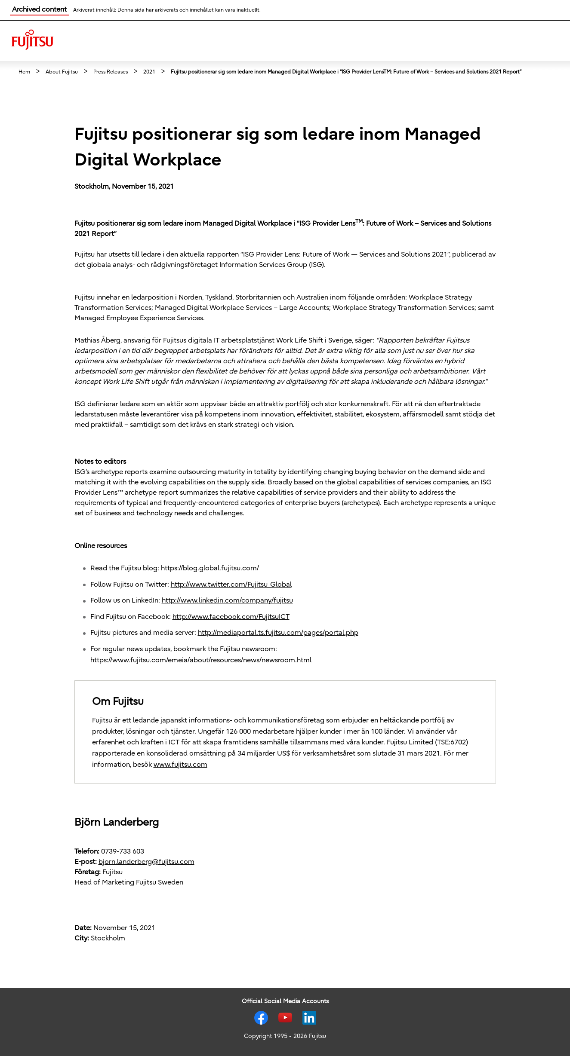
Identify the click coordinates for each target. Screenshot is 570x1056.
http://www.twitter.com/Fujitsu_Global (231, 584)
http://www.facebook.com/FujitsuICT (231, 617)
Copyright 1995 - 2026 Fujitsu (285, 1036)
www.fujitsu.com (180, 764)
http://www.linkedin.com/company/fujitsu (227, 600)
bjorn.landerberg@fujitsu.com (146, 862)
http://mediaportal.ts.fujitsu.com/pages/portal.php (278, 633)
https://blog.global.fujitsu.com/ (210, 568)
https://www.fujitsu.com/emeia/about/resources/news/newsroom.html (200, 660)
